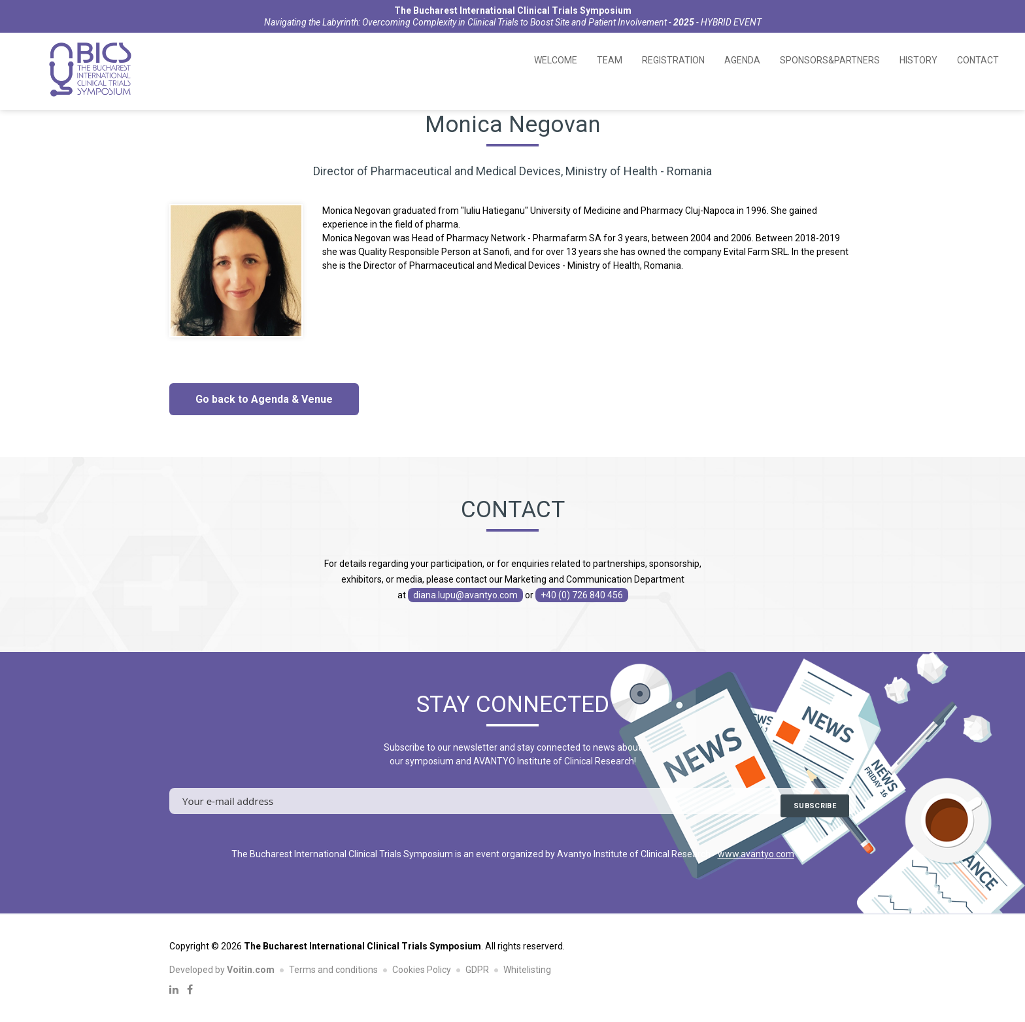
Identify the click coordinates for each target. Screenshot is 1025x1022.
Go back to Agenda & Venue (264, 399)
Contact (978, 60)
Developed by (222, 969)
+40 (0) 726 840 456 (582, 595)
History (918, 60)
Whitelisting (527, 969)
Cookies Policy (421, 969)
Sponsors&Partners (830, 60)
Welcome (555, 60)
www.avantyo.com (756, 854)
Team (609, 60)
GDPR (477, 969)
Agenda (742, 60)
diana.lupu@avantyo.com (465, 595)
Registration (673, 60)
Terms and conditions (333, 969)
